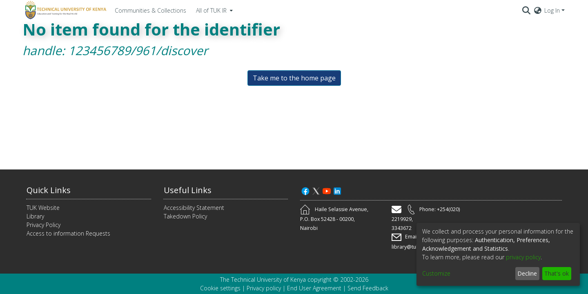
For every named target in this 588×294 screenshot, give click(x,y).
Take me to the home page (294, 78)
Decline (527, 273)
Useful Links (188, 190)
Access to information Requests (68, 233)
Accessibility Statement (194, 208)
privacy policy (523, 257)
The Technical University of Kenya (263, 279)
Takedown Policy (185, 216)
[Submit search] (526, 10)
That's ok (556, 273)
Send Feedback (367, 288)
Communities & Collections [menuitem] (150, 10)
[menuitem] (213, 10)
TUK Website (43, 208)
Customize (436, 273)
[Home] (64, 10)
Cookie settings (220, 288)
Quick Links (49, 190)
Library (35, 216)
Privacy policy (264, 288)
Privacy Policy (43, 225)
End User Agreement (314, 288)
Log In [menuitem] (552, 10)
